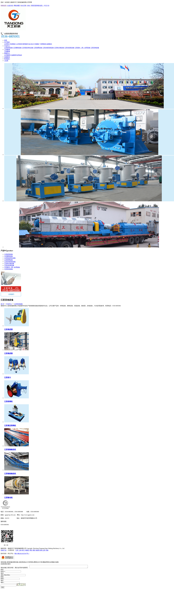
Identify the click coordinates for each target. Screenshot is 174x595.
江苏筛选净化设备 (27, 47)
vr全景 (6, 60)
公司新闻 (7, 55)
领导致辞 (25, 44)
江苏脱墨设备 (38, 47)
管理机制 (43, 44)
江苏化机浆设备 (69, 47)
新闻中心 (7, 53)
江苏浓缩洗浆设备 (48, 47)
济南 (40, 550)
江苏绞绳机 (8, 401)
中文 (45, 5)
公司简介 (7, 44)
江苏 (16, 550)
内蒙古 (27, 550)
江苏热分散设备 (59, 47)
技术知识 (19, 55)
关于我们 (7, 42)
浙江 (23, 550)
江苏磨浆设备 (17, 47)
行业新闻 (13, 55)
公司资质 (19, 44)
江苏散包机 (8, 497)
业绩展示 (49, 44)
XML (28, 5)
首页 (5, 40)
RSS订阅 (23, 5)
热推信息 (3, 5)
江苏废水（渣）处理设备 (82, 47)
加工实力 (31, 44)
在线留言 (7, 57)
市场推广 (37, 44)
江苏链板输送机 (10, 473)
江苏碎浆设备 (8, 47)
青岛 (31, 550)
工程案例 (7, 49)
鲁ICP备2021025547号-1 (21, 553)
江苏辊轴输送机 (10, 449)
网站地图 (17, 5)
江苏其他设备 (95, 47)
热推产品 (3, 550)
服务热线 (3, 521)
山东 (43, 550)
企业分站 (10, 5)
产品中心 (7, 46)
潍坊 (34, 550)
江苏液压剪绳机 (10, 425)
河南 (47, 550)
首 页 (2, 304)
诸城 (37, 550)
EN (48, 5)
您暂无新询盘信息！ (37, 5)
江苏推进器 (8, 329)
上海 (20, 550)
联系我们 (13, 44)
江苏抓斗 (7, 377)
